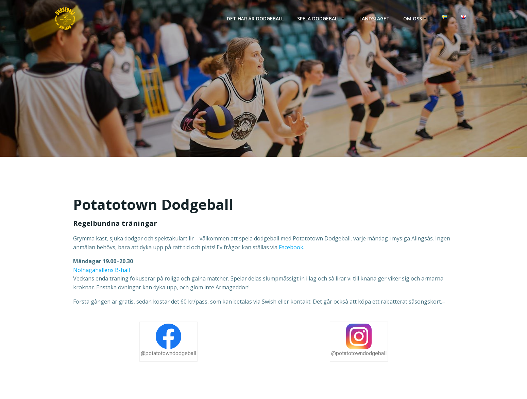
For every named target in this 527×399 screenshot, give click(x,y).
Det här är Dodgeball (255, 18)
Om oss (415, 18)
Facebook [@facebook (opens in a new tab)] (291, 247)
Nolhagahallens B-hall (101, 270)
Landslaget (374, 18)
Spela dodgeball (321, 18)
